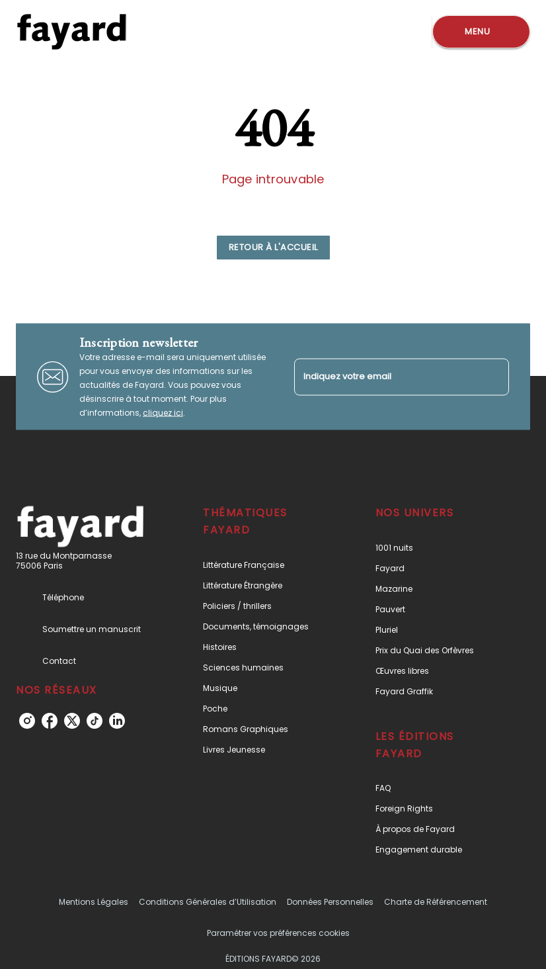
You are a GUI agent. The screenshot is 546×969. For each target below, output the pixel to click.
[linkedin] (117, 721)
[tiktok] (94, 721)
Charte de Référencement (435, 901)
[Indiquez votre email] (385, 377)
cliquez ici (163, 412)
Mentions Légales (93, 901)
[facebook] (49, 721)
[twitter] (72, 721)
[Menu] (481, 31)
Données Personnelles (330, 901)
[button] (273, 247)
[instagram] (27, 721)
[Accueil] (71, 31)
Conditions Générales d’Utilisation (207, 901)
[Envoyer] (493, 376)
